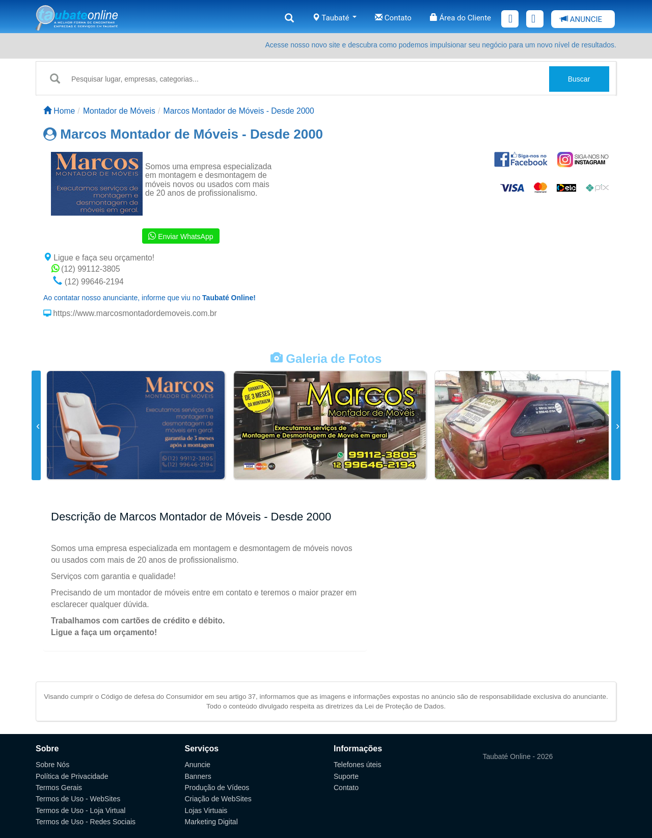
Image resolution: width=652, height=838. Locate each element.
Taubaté (334, 17)
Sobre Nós (52, 765)
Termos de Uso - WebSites (78, 799)
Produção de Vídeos (217, 787)
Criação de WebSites (218, 799)
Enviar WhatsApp (180, 236)
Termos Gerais (59, 787)
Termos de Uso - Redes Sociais (85, 822)
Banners (198, 776)
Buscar (579, 79)
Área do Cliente (460, 17)
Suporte (346, 776)
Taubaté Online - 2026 (518, 756)
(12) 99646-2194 (88, 281)
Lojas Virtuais (206, 810)
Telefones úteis (357, 765)
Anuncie (198, 765)
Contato (393, 17)
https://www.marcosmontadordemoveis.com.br (134, 313)
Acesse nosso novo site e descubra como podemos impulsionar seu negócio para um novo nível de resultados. (440, 45)
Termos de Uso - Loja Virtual (80, 810)
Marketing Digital (211, 822)
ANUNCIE (581, 19)
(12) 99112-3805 (85, 269)
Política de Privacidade (72, 776)
